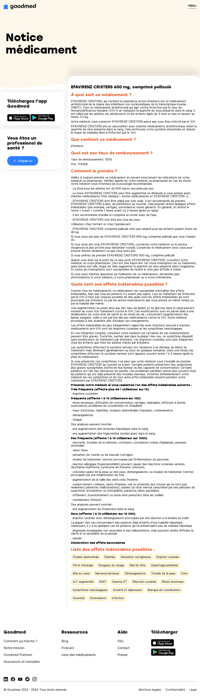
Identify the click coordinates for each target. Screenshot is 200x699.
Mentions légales (150, 689)
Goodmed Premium (18, 655)
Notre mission (14, 648)
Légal (192, 689)
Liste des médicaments (78, 655)
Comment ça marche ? (20, 641)
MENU (192, 6)
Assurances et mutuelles (22, 661)
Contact (123, 648)
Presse (122, 655)
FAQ (120, 641)
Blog (64, 641)
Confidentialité (175, 689)
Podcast (67, 648)
